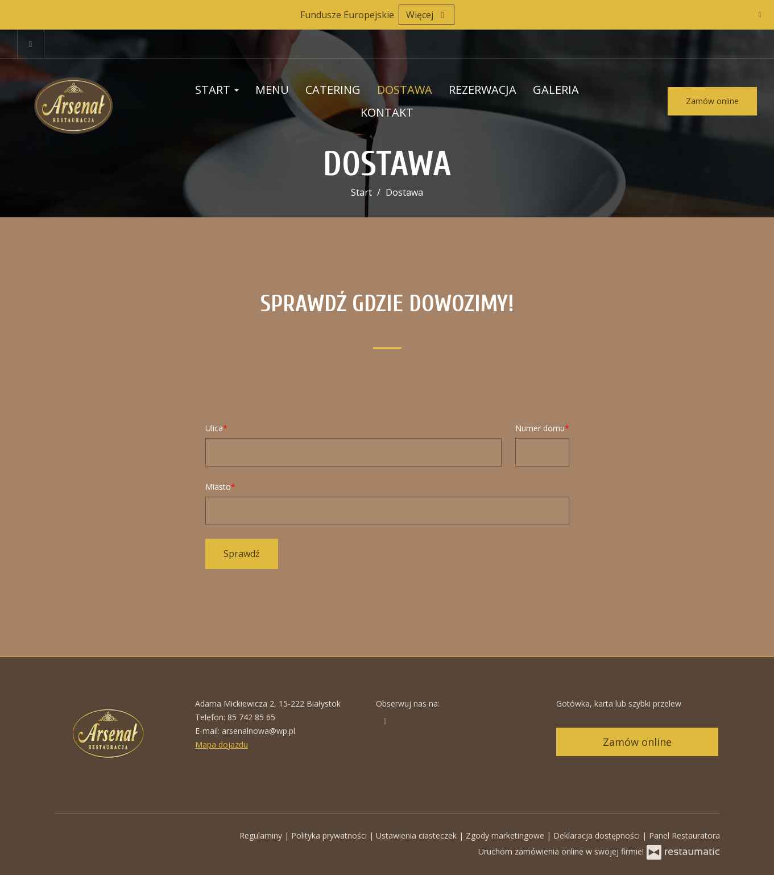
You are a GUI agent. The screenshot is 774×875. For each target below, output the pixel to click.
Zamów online (712, 101)
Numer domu (540, 428)
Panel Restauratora (684, 835)
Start (217, 89)
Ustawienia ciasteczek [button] (417, 835)
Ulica (214, 428)
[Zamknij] (759, 14)
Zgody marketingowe (506, 835)
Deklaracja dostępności (597, 835)
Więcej (426, 15)
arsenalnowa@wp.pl (258, 730)
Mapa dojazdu (221, 744)
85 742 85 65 (251, 717)
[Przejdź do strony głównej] (85, 101)
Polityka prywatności (330, 835)
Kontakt (387, 112)
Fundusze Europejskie (347, 15)
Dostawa (404, 89)
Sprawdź (241, 553)
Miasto (218, 486)
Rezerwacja (482, 89)
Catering (333, 89)
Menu (272, 89)
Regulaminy (261, 835)
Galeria (556, 89)
